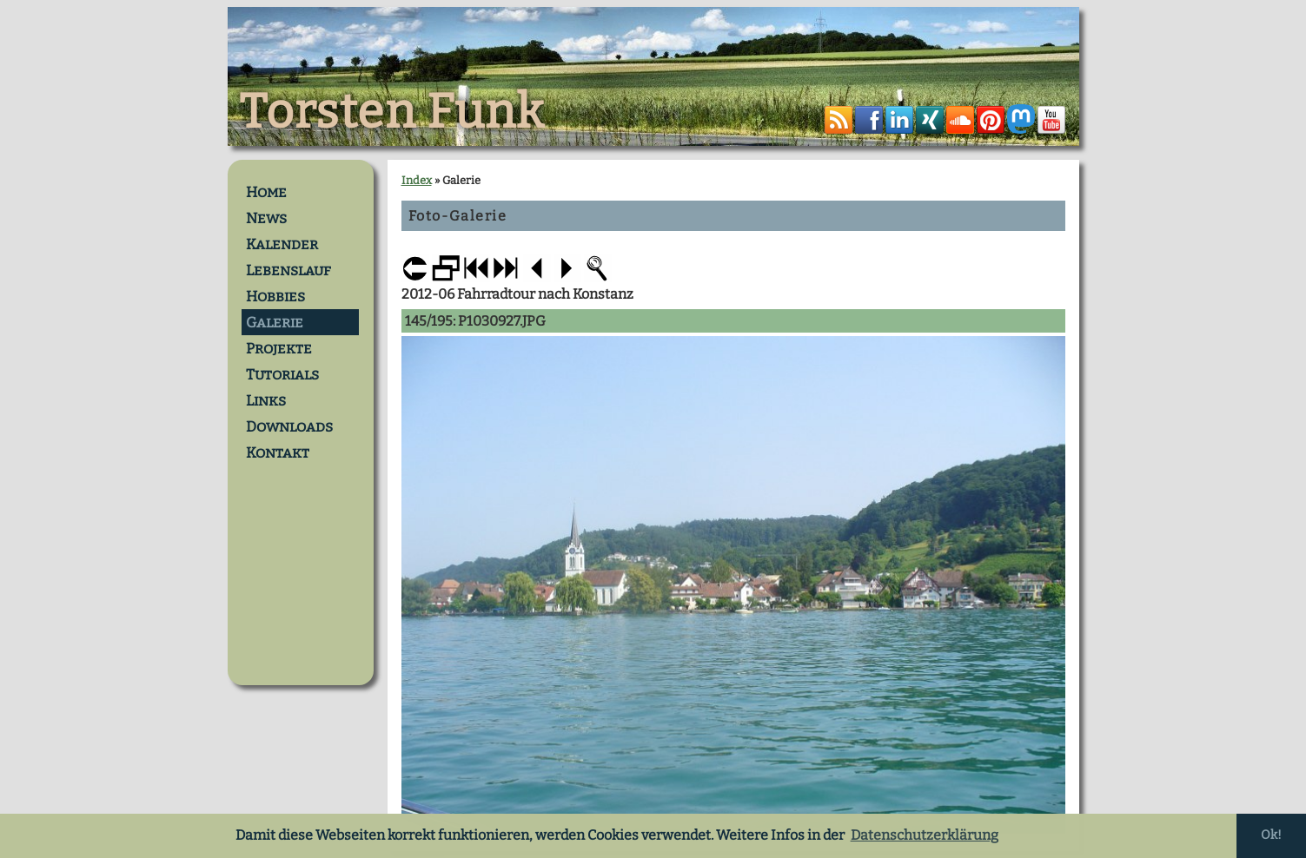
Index (416, 180)
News (266, 218)
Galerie (274, 322)
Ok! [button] (1271, 835)
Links (266, 400)
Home (266, 192)
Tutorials (282, 374)
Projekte (279, 348)
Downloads (289, 426)
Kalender (282, 244)
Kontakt (277, 452)
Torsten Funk (392, 112)
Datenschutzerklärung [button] (924, 835)
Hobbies (275, 296)
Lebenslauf (288, 270)
